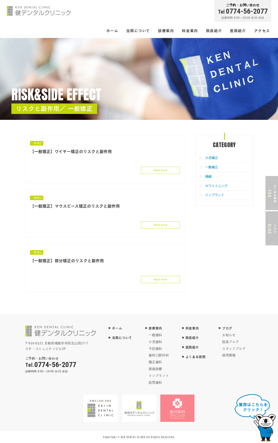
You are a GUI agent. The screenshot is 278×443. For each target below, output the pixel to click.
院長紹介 (214, 30)
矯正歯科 (155, 362)
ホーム (112, 30)
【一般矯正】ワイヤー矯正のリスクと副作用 (71, 151)
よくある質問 (196, 357)
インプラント (214, 195)
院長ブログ (230, 342)
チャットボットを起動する (255, 418)
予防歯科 (155, 348)
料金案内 (190, 30)
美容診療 (155, 369)
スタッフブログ (234, 348)
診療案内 (166, 30)
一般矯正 (36, 143)
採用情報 (229, 355)
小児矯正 (211, 158)
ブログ (227, 328)
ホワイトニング (216, 186)
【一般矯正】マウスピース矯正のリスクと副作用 (75, 206)
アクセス (262, 30)
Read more (160, 170)
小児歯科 (155, 342)
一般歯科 (155, 335)
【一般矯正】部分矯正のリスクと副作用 (67, 260)
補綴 (208, 176)
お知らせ (229, 335)
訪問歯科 (155, 382)
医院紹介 (238, 30)
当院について (138, 30)
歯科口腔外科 (159, 355)
